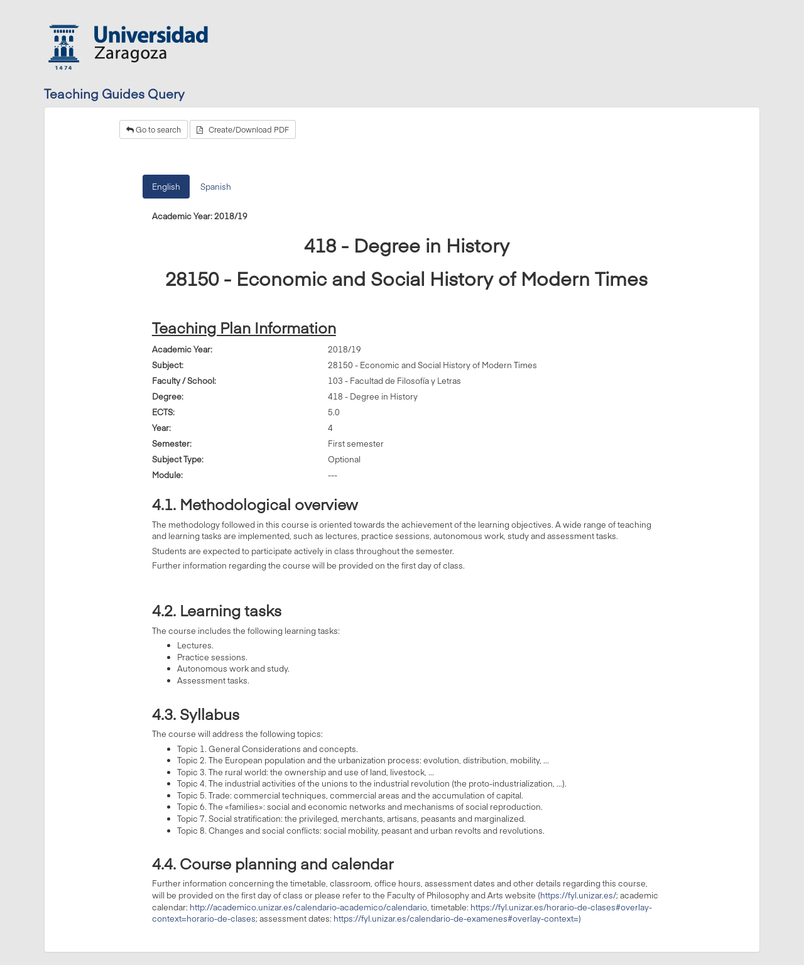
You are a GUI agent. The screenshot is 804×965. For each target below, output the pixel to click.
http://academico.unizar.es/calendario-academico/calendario (308, 907)
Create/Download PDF (243, 129)
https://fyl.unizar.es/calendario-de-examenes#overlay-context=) (457, 918)
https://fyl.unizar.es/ (578, 895)
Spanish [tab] (215, 186)
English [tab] (166, 186)
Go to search (153, 129)
